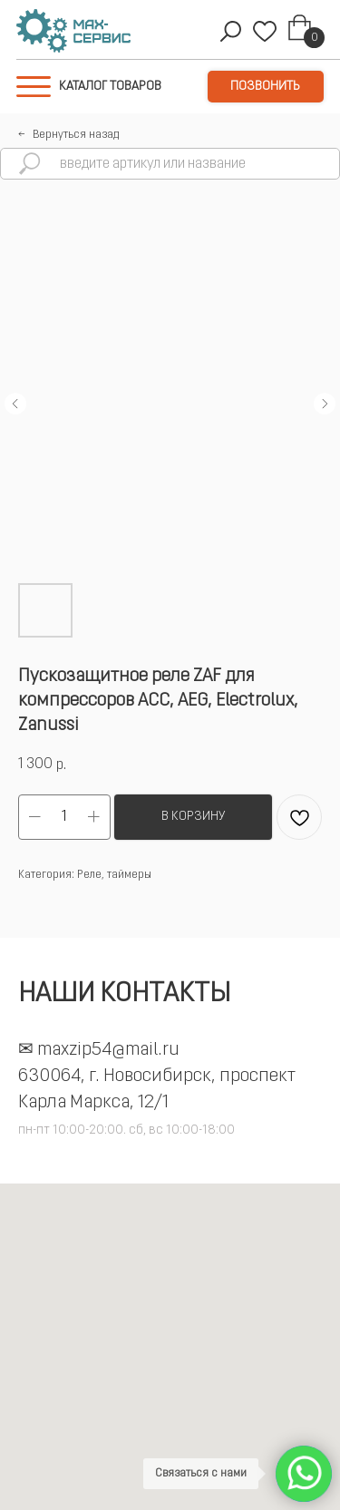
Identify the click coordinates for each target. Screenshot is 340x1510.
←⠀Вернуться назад (68, 135)
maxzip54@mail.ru (108, 1050)
